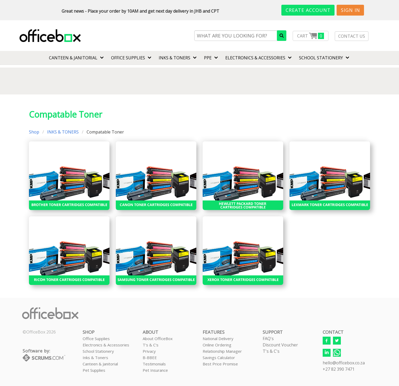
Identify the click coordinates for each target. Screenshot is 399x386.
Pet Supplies (94, 370)
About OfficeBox (158, 338)
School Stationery (98, 351)
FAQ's (268, 338)
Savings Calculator (219, 357)
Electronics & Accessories (106, 344)
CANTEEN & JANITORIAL (73, 58)
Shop (34, 132)
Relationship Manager (222, 351)
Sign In (350, 10)
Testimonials (154, 363)
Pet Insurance (155, 370)
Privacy (149, 351)
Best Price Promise (220, 363)
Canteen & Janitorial (100, 363)
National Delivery (218, 338)
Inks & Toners (95, 357)
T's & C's (150, 344)
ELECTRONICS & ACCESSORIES (255, 58)
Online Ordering (217, 344)
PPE (208, 58)
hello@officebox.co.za (344, 363)
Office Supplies (128, 58)
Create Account (308, 10)
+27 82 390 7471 (339, 369)
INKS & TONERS (174, 58)
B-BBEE (150, 357)
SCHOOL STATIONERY (321, 58)
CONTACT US (351, 36)
